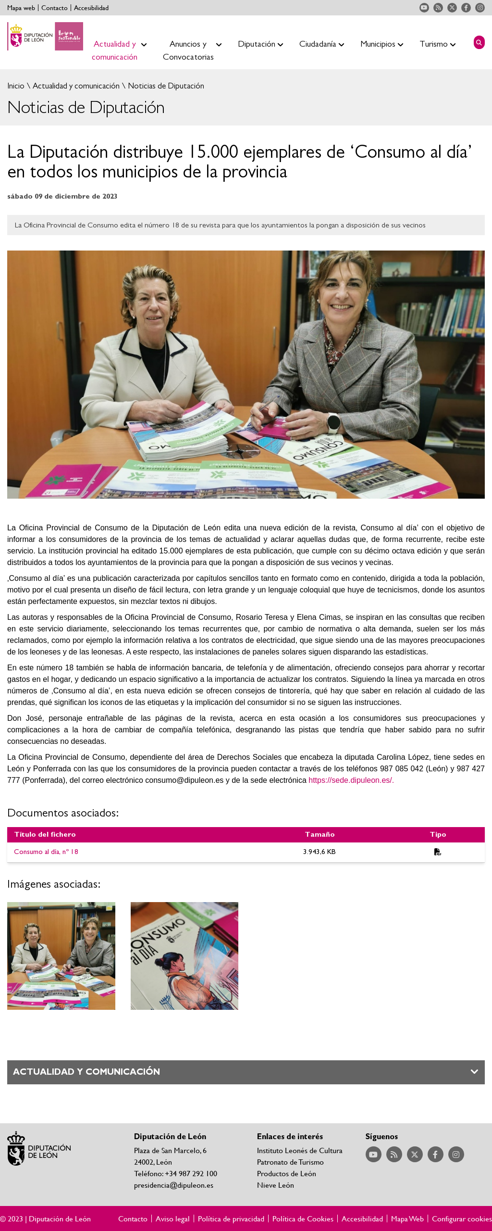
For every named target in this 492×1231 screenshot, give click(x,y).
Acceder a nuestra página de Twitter (452, 8)
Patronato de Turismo (290, 1161)
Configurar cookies (462, 1218)
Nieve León (275, 1184)
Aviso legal (173, 1218)
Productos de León (286, 1173)
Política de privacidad (231, 1218)
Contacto (54, 7)
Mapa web (21, 7)
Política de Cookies (302, 1218)
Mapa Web (407, 1218)
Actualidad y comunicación (75, 86)
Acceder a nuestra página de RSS (438, 8)
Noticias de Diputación (165, 86)
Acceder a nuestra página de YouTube (424, 8)
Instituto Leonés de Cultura (300, 1150)
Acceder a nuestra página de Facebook (466, 8)
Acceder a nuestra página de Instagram (480, 8)
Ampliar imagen (61, 956)
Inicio (16, 86)
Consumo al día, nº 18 (46, 851)
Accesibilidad (91, 7)
